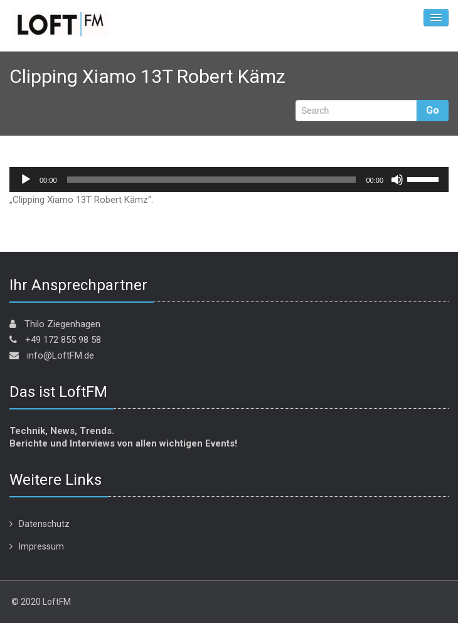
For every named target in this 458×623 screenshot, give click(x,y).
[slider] (211, 179)
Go (432, 110)
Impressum (41, 546)
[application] (229, 179)
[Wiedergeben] (25, 179)
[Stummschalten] (397, 179)
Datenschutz (44, 524)
